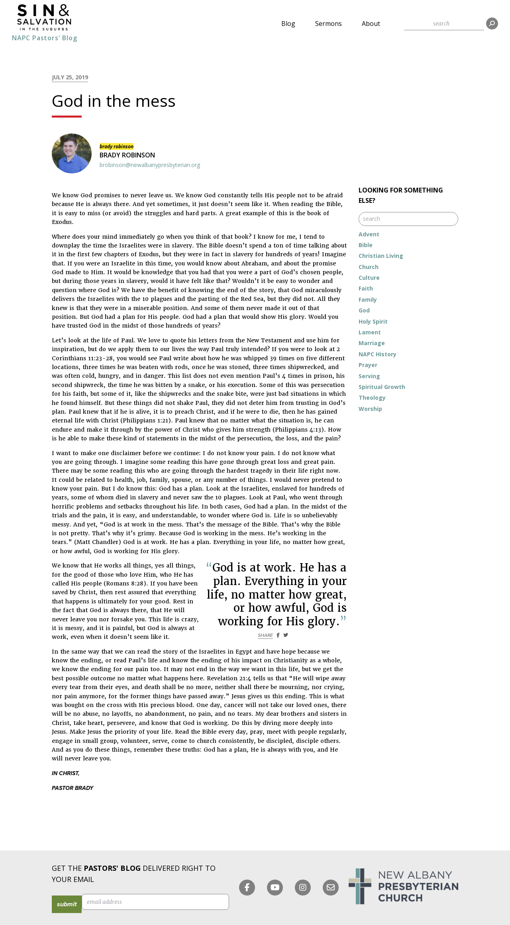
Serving (369, 376)
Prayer (368, 365)
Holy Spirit (373, 321)
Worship (370, 408)
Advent (369, 234)
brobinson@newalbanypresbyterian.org (150, 165)
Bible (366, 245)
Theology (372, 397)
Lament (370, 332)
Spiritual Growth (382, 387)
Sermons (328, 23)
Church (369, 267)
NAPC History (377, 354)
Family (368, 299)
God (364, 310)
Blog (288, 23)
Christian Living (381, 255)
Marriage (372, 343)
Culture (369, 277)
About (371, 23)
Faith (366, 288)
